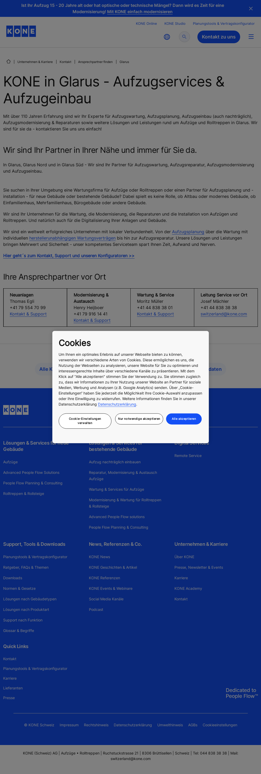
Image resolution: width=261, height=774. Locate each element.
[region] (130, 387)
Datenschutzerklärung (117, 404)
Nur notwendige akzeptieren (139, 419)
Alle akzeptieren (184, 419)
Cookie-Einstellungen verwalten (85, 421)
